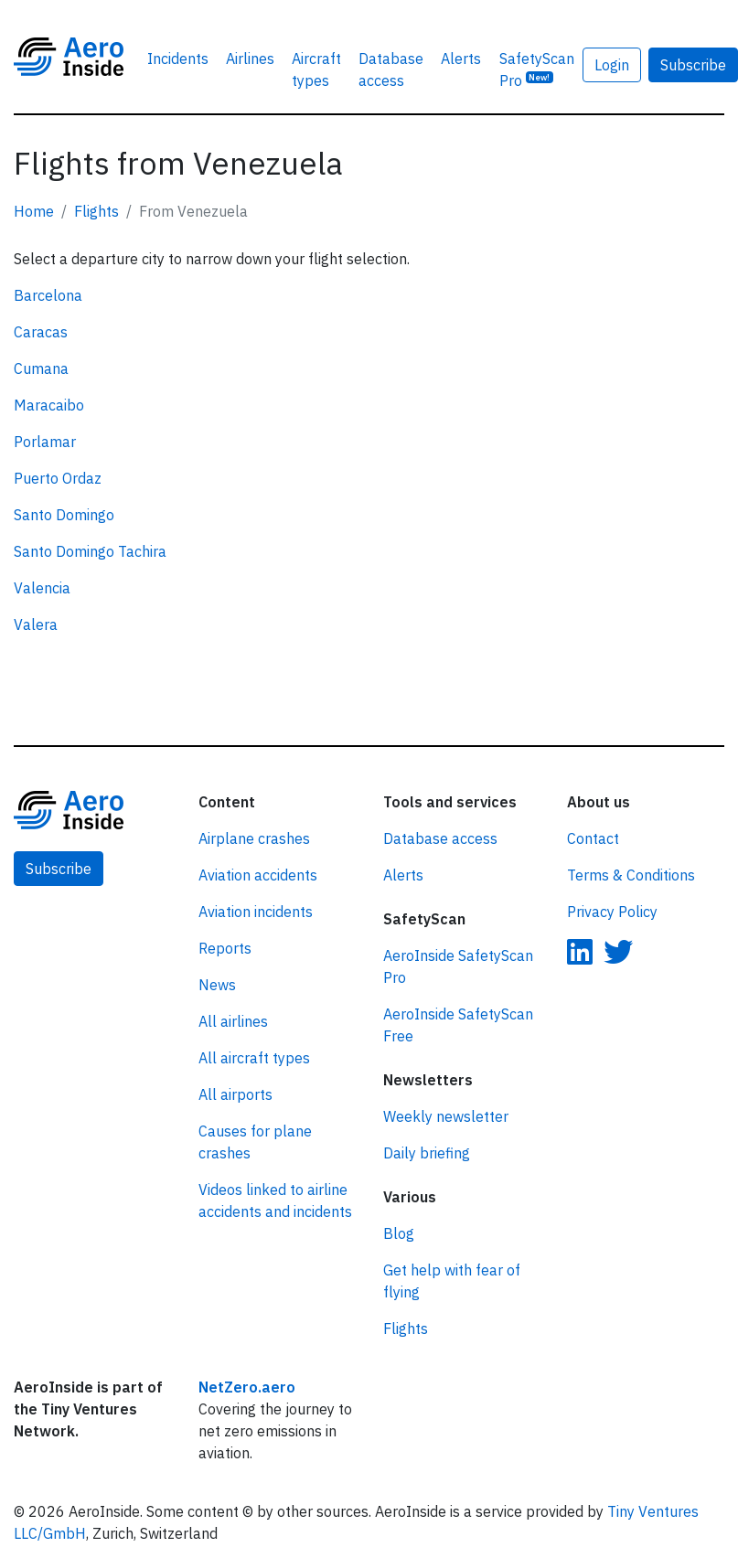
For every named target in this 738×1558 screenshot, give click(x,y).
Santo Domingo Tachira (90, 551)
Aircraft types (316, 69)
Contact (593, 838)
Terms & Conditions (631, 875)
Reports (224, 948)
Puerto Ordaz (58, 478)
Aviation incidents (255, 911)
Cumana (41, 368)
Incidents (178, 58)
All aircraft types (254, 1058)
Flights (96, 211)
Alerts (461, 58)
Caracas (41, 332)
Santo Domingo (64, 515)
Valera (36, 624)
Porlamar (45, 441)
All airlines (233, 1021)
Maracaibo (49, 405)
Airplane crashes (254, 838)
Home (34, 211)
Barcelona (48, 295)
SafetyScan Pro (536, 69)
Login (611, 65)
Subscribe (58, 868)
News (217, 985)
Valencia (42, 588)
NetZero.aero (246, 1387)
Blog (398, 1233)
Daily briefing (426, 1153)
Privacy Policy (612, 911)
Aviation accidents (257, 875)
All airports (235, 1094)
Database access (390, 69)
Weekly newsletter (445, 1116)
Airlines (250, 58)
